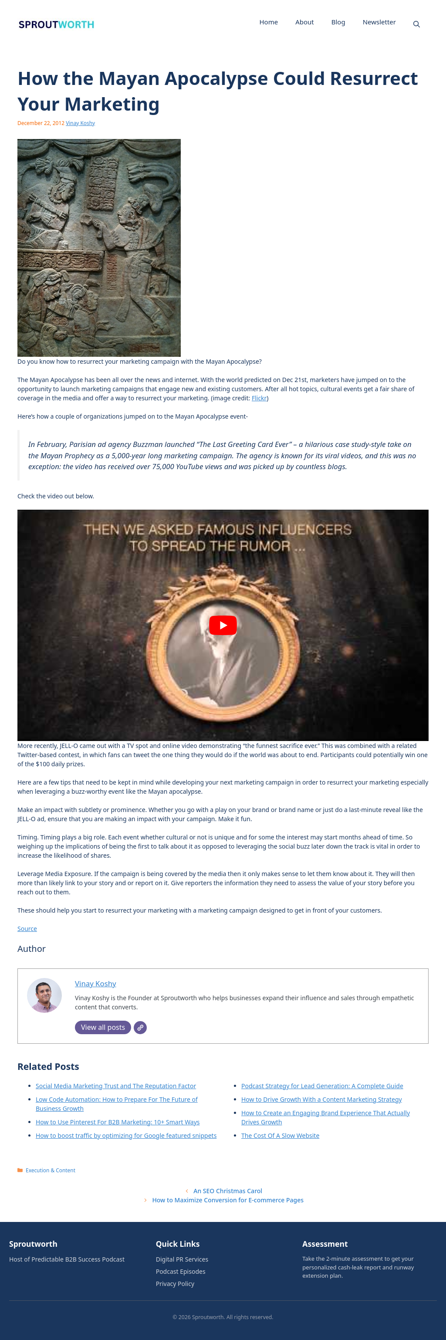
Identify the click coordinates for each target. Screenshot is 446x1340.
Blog (338, 21)
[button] (417, 24)
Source (27, 928)
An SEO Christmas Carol (227, 1191)
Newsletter (379, 21)
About (304, 21)
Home (268, 21)
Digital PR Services (182, 1259)
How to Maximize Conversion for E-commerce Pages (228, 1200)
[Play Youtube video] (223, 625)
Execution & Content (50, 1170)
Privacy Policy (175, 1283)
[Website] (140, 1027)
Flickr (259, 398)
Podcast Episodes (181, 1271)
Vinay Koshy (80, 122)
